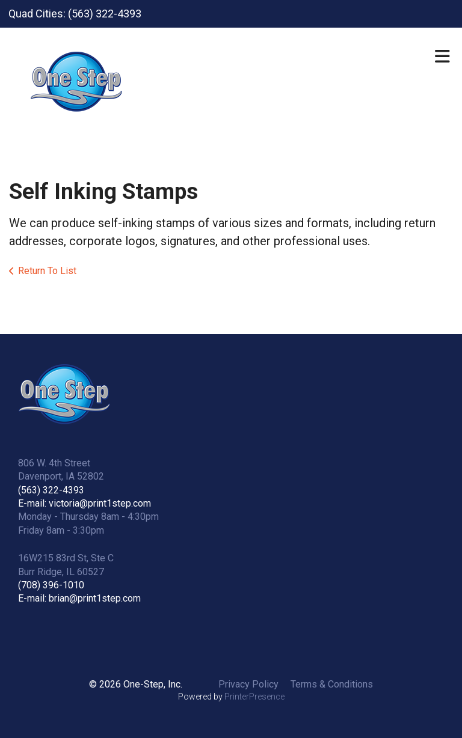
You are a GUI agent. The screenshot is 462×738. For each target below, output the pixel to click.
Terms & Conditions (332, 684)
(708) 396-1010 (51, 585)
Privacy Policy (248, 684)
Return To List (47, 270)
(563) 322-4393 (51, 490)
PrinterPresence (254, 696)
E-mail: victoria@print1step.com (84, 503)
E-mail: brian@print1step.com (79, 598)
